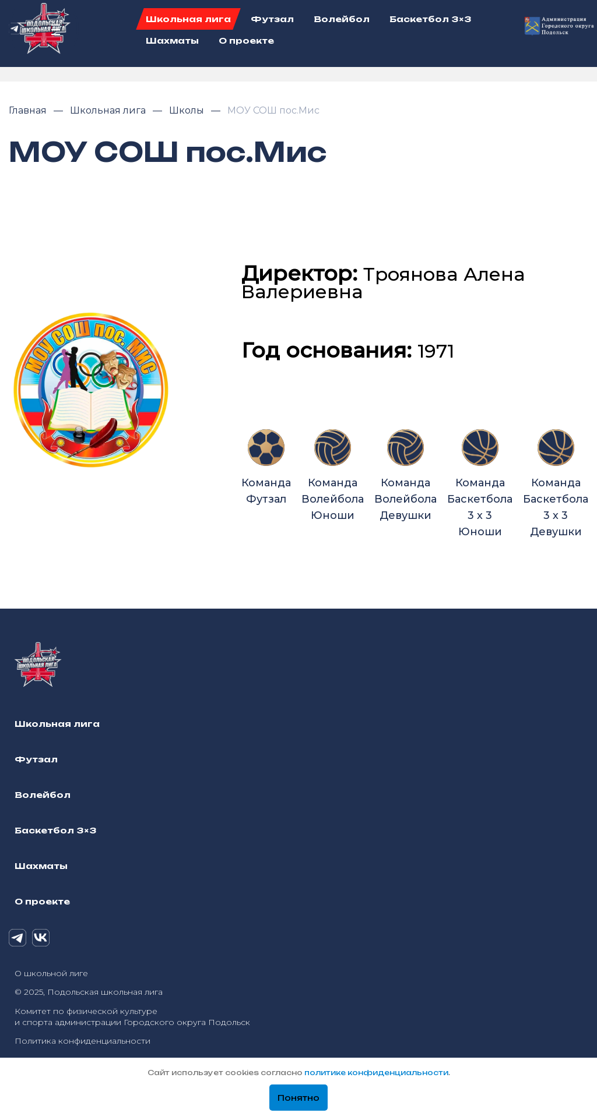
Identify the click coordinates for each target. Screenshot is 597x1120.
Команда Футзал (266, 467)
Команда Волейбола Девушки (405, 475)
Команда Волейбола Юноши (332, 475)
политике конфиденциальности (376, 1072)
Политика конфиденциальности (82, 1041)
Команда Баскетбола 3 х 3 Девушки (555, 483)
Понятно (298, 1098)
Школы (187, 110)
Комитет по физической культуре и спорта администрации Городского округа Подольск (132, 1016)
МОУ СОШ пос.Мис (273, 110)
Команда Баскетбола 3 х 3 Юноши (479, 483)
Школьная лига (109, 110)
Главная (29, 110)
